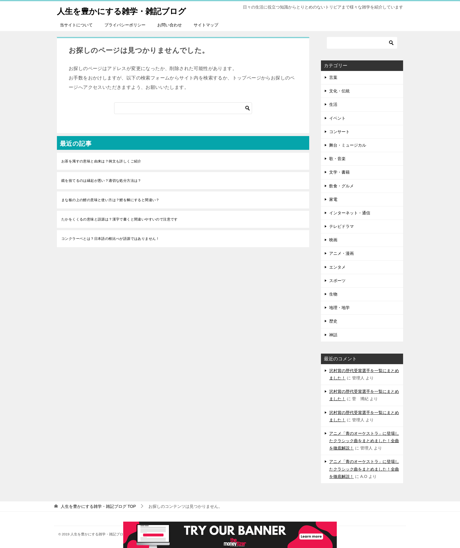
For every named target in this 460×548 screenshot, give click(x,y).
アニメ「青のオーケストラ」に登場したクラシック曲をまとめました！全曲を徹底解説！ (364, 440)
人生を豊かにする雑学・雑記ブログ (128, 10)
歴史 (333, 321)
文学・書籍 (339, 172)
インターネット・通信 (349, 213)
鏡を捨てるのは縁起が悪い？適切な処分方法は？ (101, 181)
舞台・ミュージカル (347, 145)
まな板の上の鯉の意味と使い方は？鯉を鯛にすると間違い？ (110, 200)
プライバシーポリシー (125, 25)
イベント (337, 118)
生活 (333, 104)
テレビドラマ (341, 226)
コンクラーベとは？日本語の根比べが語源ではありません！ (110, 239)
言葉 (333, 77)
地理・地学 (339, 307)
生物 (333, 294)
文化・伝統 (339, 91)
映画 (333, 239)
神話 (333, 334)
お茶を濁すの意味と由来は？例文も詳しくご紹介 (101, 161)
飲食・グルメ (341, 186)
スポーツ (337, 280)
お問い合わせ (169, 25)
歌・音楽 (337, 158)
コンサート (339, 131)
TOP (98, 506)
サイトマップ (206, 25)
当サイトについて (76, 25)
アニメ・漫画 (341, 253)
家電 (333, 199)
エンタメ (337, 267)
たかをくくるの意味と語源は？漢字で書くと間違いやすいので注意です (119, 219)
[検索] (183, 108)
